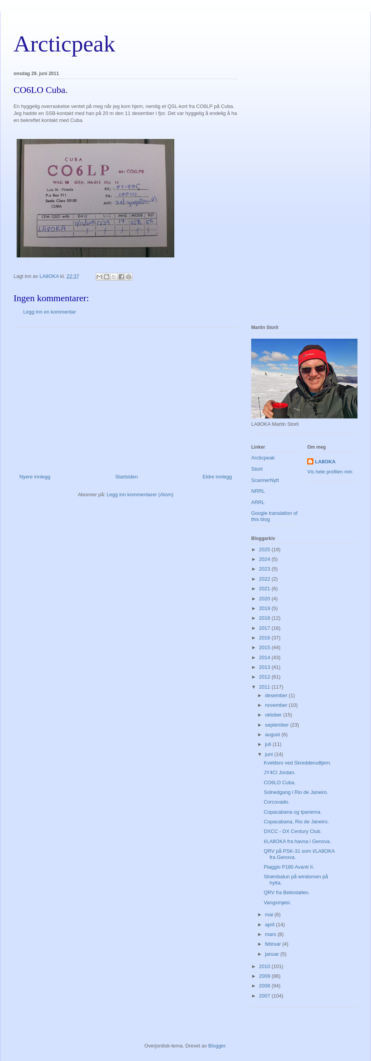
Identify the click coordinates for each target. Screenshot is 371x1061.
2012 (265, 677)
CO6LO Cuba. (279, 782)
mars (271, 934)
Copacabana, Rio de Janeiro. (296, 821)
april (270, 924)
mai (270, 914)
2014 (265, 657)
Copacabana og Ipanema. (293, 812)
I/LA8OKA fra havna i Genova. (297, 841)
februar (274, 944)
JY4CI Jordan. (279, 772)
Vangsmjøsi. (277, 902)
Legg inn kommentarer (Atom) (140, 494)
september (277, 725)
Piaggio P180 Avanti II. (289, 867)
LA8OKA (325, 462)
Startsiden (126, 477)
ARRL (258, 502)
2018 (265, 618)
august (273, 734)
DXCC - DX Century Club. (293, 831)
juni (269, 754)
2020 (265, 599)
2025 (265, 549)
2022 (265, 579)
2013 (265, 667)
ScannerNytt (265, 480)
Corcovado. (276, 802)
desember (277, 695)
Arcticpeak (64, 44)
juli (269, 744)
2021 (265, 588)
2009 (265, 976)
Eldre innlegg (217, 477)
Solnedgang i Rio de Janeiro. (296, 792)
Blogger (216, 1046)
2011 (265, 687)
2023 (265, 569)
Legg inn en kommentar (49, 312)
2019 (265, 608)
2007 (265, 996)
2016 (265, 638)
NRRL (258, 491)
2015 (265, 647)
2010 (265, 966)
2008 (265, 986)
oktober (274, 715)
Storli (257, 469)
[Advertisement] (126, 397)
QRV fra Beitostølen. (287, 892)
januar (273, 954)
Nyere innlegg (34, 477)
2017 (265, 628)
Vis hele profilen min (329, 472)
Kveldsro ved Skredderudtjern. (297, 763)
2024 (265, 559)
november (277, 705)
